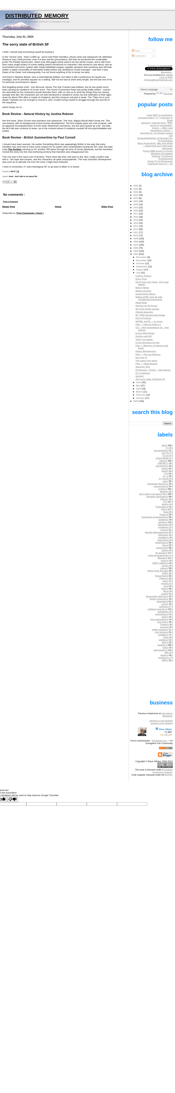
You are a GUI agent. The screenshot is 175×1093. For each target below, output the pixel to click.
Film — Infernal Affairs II (148, 324)
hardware (163, 527)
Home (58, 206)
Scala (164, 594)
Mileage (162, 558)
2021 (136, 201)
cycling (162, 489)
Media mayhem (143, 291)
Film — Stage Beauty (146, 363)
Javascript (161, 547)
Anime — (162, 128)
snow (164, 604)
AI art (166, 455)
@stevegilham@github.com (158, 80)
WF (167, 652)
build (164, 471)
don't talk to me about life (26, 176)
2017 (136, 213)
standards (163, 611)
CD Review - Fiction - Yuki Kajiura (153, 370)
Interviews (163, 540)
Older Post (107, 206)
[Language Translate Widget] (156, 89)
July (138, 272)
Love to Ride (166, 77)
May (138, 385)
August (140, 269)
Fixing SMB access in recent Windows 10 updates (158, 152)
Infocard (163, 535)
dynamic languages (156, 496)
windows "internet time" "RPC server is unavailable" (157, 124)
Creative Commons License (162, 771)
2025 (136, 189)
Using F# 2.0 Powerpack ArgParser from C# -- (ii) (160, 162)
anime (162, 461)
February (141, 395)
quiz (165, 581)
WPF (164, 660)
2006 (136, 248)
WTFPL (169, 775)
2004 (136, 254)
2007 (136, 245)
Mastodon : (158, 73)
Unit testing (161, 632)
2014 (136, 223)
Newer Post (8, 206)
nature (163, 568)
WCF (164, 642)
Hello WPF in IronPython (160, 115)
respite (165, 583)
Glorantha (163, 524)
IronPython (161, 542)
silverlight (162, 601)
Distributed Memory (37, 14)
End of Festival (143, 318)
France (163, 514)
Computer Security (157, 484)
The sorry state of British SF (25, 44)
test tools (162, 622)
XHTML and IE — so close (149, 321)
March (139, 391)
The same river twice (146, 360)
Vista (166, 637)
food (166, 512)
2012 (136, 229)
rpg (165, 586)
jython (165, 550)
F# (164, 501)
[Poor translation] (12, 799)
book (11, 176)
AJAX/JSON (162, 458)
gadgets (162, 519)
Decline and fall (144, 336)
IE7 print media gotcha (147, 309)
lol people (160, 553)
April (139, 388)
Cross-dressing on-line (148, 342)
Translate (164, 93)
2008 (136, 241)
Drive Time (141, 279)
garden (162, 522)
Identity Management (156, 532)
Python (163, 578)
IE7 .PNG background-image (150, 315)
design (163, 491)
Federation (162, 507)
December (141, 257)
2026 (136, 185)
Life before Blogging (167, 714)
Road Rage (141, 302)
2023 (136, 195)
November (141, 260)
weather (161, 645)
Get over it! (141, 357)
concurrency (160, 486)
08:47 (13, 171)
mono (164, 560)
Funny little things (145, 333)
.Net (163, 445)
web (165, 647)
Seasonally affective (156, 596)
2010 (136, 235)
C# (165, 473)
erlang (163, 499)
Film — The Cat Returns (148, 354)
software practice (156, 609)
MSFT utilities (160, 563)
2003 (136, 401)
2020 (136, 204)
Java (164, 545)
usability (162, 634)
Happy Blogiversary (146, 351)
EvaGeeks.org (159, 740)
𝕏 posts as (160, 65)
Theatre (164, 624)
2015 (136, 220)
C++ (165, 476)
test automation (159, 619)
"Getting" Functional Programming (162, 157)
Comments (138, 56)
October (140, 263)
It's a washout (143, 373)
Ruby (164, 588)
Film (163, 509)
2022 (136, 198)
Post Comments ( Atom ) (30, 213)
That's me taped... (145, 339)
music (165, 565)
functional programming (154, 517)
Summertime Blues (146, 294)
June (139, 382)
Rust (166, 591)
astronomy (162, 466)
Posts (136, 50)
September (142, 266)
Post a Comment (10, 202)
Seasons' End (143, 367)
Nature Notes (142, 287)
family (165, 504)
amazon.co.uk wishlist (161, 720)
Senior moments (159, 599)
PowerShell (161, 576)
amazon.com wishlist (162, 723)
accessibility (160, 450)
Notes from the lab (157, 571)
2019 (136, 207)
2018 (136, 210)
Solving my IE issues (146, 305)
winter (164, 655)
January (140, 398)
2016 (136, 217)
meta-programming (158, 555)
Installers (163, 537)
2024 (136, 192)
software (164, 606)
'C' (167, 448)
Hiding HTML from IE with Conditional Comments (149, 298)
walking (163, 640)
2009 (136, 238)
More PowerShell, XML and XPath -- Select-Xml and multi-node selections (155, 146)
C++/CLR (164, 478)
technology (161, 614)
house (164, 530)
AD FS (165, 453)
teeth (164, 617)
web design (160, 650)
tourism (164, 627)
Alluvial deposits (144, 312)
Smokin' (140, 376)
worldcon (163, 658)
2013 (136, 226)
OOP (164, 573)
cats (165, 481)
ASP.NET (162, 463)
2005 (136, 251)
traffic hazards (159, 629)
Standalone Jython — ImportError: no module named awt (156, 133)
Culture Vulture (143, 276)
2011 (136, 232)
